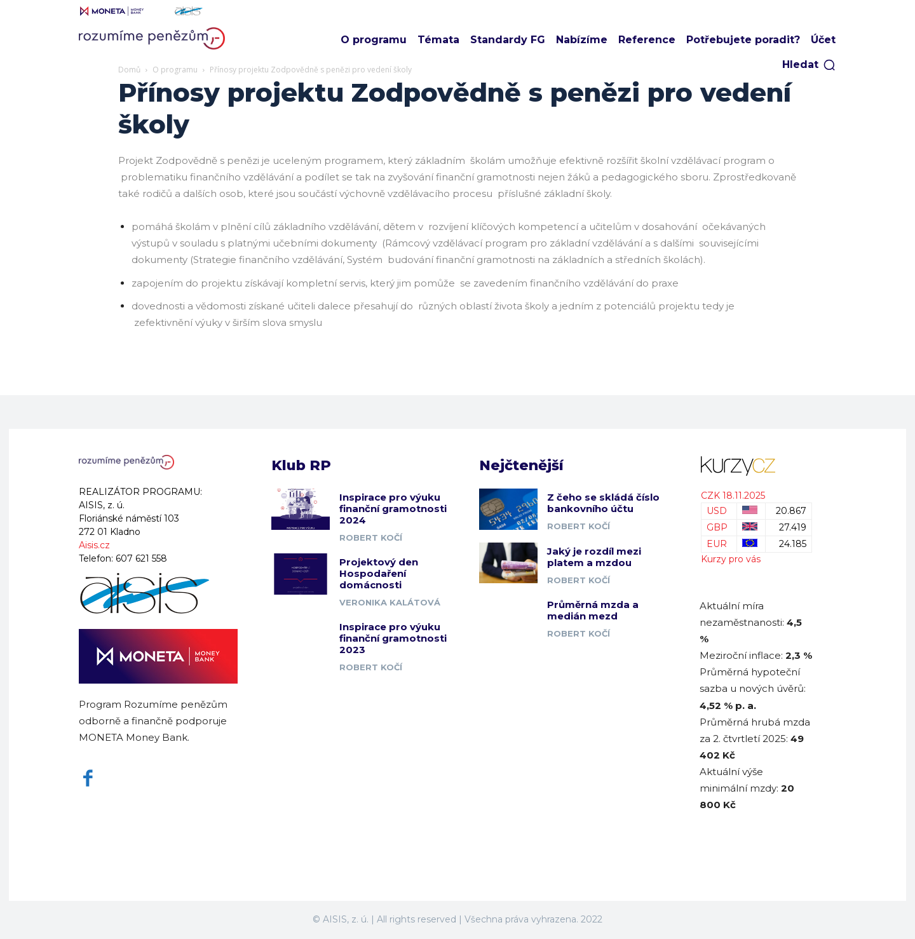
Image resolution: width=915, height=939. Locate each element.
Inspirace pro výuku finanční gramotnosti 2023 (393, 638)
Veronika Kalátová (389, 603)
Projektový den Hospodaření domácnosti (378, 574)
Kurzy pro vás (731, 559)
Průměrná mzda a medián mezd (593, 611)
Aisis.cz (94, 545)
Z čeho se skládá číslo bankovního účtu (603, 503)
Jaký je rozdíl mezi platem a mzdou (594, 557)
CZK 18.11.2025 (733, 495)
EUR (717, 544)
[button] (809, 65)
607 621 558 (141, 558)
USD (717, 511)
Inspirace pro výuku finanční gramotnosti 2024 (393, 509)
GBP (717, 527)
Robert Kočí (370, 538)
